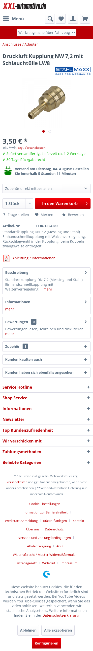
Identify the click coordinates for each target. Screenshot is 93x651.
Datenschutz (54, 529)
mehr (47, 289)
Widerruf (48, 563)
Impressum (69, 563)
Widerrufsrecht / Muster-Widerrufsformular (45, 554)
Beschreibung (16, 272)
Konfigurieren (46, 643)
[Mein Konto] (73, 19)
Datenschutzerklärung (60, 615)
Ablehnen (28, 630)
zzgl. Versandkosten (31, 147)
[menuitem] (13, 19)
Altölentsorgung (39, 546)
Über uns (32, 529)
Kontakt (78, 520)
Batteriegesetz (26, 563)
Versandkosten (17, 482)
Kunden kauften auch (23, 359)
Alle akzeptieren (58, 630)
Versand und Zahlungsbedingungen (44, 537)
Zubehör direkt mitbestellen (28, 188)
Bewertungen (16, 321)
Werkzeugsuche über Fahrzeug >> (46, 32)
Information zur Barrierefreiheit (45, 512)
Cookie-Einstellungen (44, 504)
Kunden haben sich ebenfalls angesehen (39, 372)
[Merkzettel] (61, 19)
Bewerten (73, 214)
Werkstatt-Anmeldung (21, 520)
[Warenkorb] (85, 19)
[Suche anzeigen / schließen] (50, 19)
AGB (59, 546)
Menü (13, 18)
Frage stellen (16, 214)
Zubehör (16, 346)
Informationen (17, 301)
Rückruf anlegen (55, 520)
